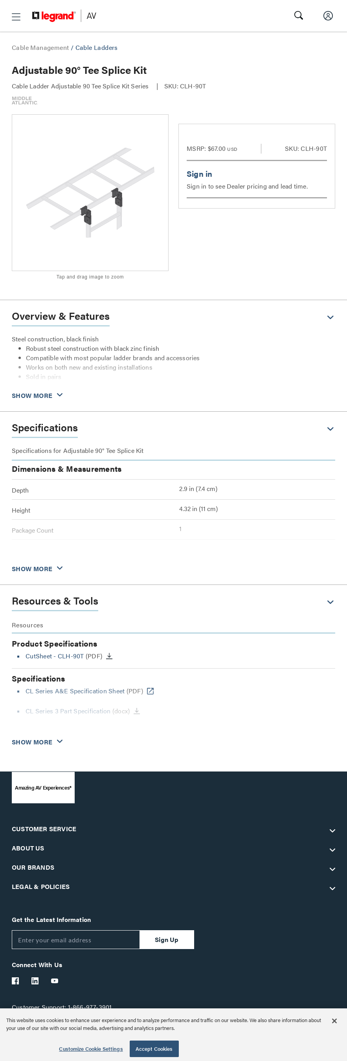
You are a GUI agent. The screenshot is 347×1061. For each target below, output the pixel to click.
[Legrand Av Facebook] (16, 980)
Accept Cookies (154, 1048)
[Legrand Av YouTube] (55, 980)
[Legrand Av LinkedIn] (35, 980)
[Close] (334, 1021)
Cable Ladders (96, 47)
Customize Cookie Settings (91, 1048)
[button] (16, 16)
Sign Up (166, 939)
